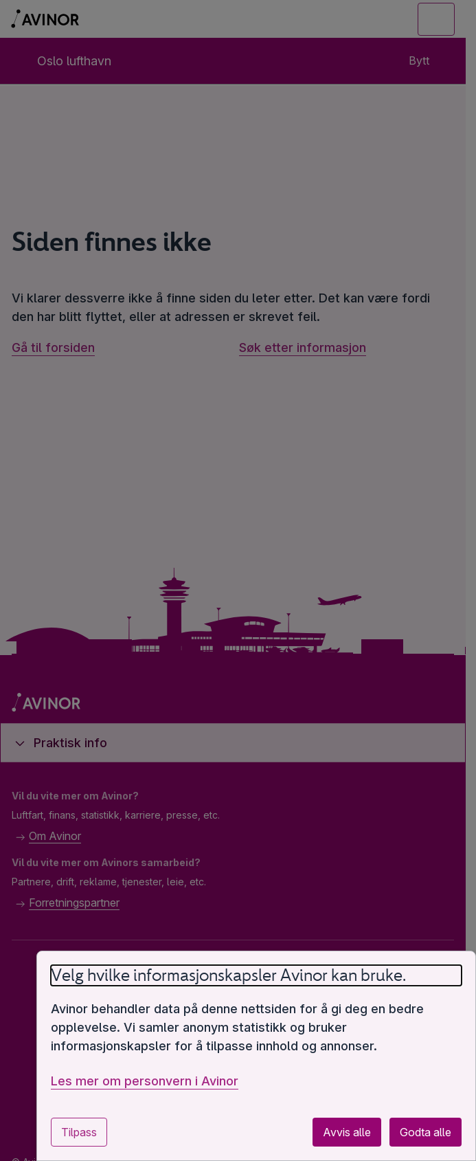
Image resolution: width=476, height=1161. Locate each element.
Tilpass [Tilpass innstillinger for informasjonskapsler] (79, 1132)
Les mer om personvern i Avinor (144, 1081)
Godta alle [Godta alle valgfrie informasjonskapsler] (425, 1132)
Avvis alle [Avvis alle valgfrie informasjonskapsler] (347, 1132)
